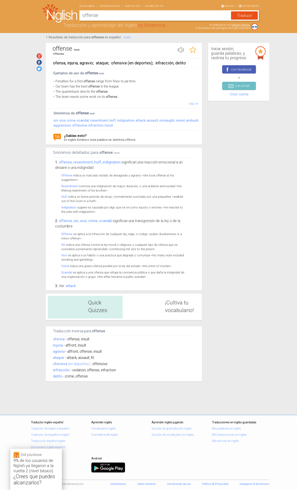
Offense (65, 162)
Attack (71, 286)
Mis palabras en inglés (226, 428)
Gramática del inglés (104, 434)
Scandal (66, 272)
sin (55, 120)
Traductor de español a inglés (50, 434)
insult (109, 125)
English (227, 5)
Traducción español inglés (48, 441)
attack (140, 120)
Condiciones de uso (179, 483)
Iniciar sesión (249, 5)
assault (152, 120)
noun (127, 37)
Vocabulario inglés (103, 428)
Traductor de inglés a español (50, 428)
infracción (61, 370)
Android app (132, 6)
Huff (64, 197)
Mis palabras (87, 6)
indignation (125, 120)
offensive (79, 125)
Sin (63, 245)
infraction (95, 125)
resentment (99, 120)
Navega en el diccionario (254, 483)
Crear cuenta (239, 94)
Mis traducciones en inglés (229, 434)
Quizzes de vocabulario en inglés (173, 434)
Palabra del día (154, 6)
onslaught (167, 120)
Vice (64, 255)
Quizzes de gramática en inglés (172, 428)
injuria (58, 345)
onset (180, 120)
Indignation (68, 207)
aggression (62, 125)
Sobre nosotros (146, 483)
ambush (192, 120)
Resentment (69, 186)
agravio (59, 351)
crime (71, 120)
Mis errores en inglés (225, 441)
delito (57, 376)
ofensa (59, 339)
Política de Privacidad (215, 483)
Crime (65, 266)
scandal (83, 120)
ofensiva (60, 364)
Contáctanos (118, 483)
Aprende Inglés (110, 6)
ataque (58, 357)
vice (62, 120)
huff (112, 120)
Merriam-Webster (240, 25)
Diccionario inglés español (48, 447)
